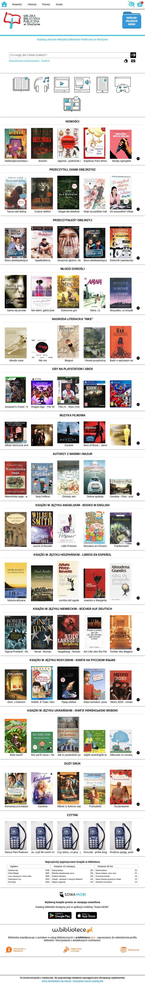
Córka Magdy (13, 873)
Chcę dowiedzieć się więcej (56, 981)
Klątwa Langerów (58, 882)
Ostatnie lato (13, 870)
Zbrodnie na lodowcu (104, 882)
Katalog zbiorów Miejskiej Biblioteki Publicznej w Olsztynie (72, 39)
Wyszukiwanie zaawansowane (24, 60)
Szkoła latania (57, 870)
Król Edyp (12, 882)
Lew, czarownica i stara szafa (19, 876)
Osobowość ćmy (14, 879)
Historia (32, 4)
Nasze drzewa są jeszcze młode (108, 879)
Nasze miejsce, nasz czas (106, 873)
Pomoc (46, 4)
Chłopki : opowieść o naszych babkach (67, 879)
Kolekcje (45, 60)
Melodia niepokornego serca (63, 873)
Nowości (17, 4)
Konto (59, 4)
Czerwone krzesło (103, 876)
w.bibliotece (84, 937)
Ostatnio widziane (59, 876)
